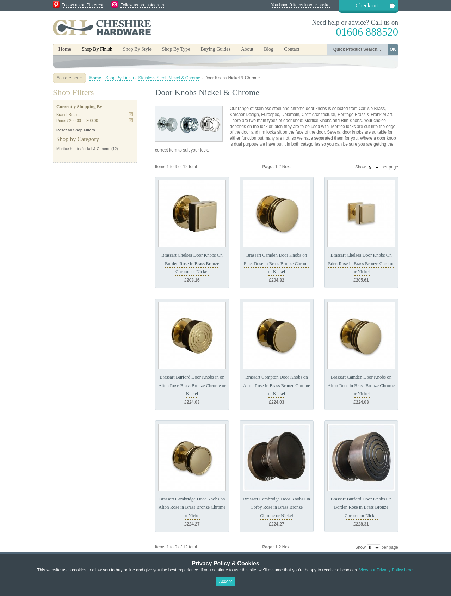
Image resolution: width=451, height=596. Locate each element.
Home (64, 49)
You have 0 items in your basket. (301, 4)
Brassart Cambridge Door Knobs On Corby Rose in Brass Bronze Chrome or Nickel (276, 507)
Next (286, 166)
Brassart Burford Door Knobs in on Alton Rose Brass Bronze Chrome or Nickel (192, 385)
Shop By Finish (119, 77)
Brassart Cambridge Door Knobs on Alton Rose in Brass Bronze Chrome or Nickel (192, 507)
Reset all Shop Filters (75, 130)
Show (360, 167)
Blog (268, 49)
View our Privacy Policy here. (386, 569)
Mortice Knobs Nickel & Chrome (83, 149)
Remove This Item (131, 114)
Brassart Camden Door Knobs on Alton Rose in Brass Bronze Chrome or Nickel (361, 385)
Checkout (367, 5)
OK (393, 49)
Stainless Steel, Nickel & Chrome (169, 77)
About (247, 49)
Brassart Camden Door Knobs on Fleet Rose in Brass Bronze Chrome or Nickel (277, 263)
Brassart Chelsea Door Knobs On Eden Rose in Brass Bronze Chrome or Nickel (361, 263)
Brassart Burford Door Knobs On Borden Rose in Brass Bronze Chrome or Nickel (360, 507)
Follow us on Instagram (142, 4)
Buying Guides (215, 49)
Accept (225, 581)
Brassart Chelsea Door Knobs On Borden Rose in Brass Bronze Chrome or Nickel (191, 263)
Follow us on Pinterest (82, 4)
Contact (291, 49)
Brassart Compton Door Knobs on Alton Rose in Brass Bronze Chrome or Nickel (276, 385)
